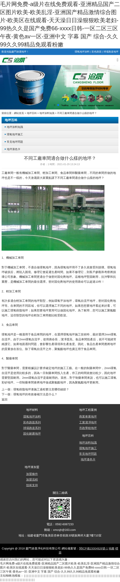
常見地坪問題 (15, 141)
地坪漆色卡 (13, 149)
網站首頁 (19, 113)
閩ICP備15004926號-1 (93, 548)
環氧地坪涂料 (82, 51)
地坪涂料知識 (46, 113)
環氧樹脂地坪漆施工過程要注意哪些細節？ (41, 389)
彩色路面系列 (32, 422)
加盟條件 (32, 474)
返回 (4, 399)
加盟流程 (32, 479)
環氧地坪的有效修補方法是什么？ (35, 394)
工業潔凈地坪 (88, 422)
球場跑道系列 (32, 428)
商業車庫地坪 (88, 416)
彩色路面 (97, 51)
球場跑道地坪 (111, 51)
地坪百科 (32, 113)
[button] (54, 105)
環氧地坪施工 (15, 134)
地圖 (111, 548)
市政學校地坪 (88, 428)
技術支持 (32, 485)
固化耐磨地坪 (32, 433)
